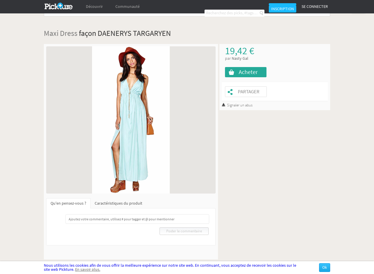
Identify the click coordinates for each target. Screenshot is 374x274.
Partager (248, 91)
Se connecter (315, 6)
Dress (68, 33)
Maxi (51, 33)
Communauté (127, 6)
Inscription (282, 9)
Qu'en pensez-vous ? (68, 203)
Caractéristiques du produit (118, 203)
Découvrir (94, 6)
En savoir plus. (87, 269)
